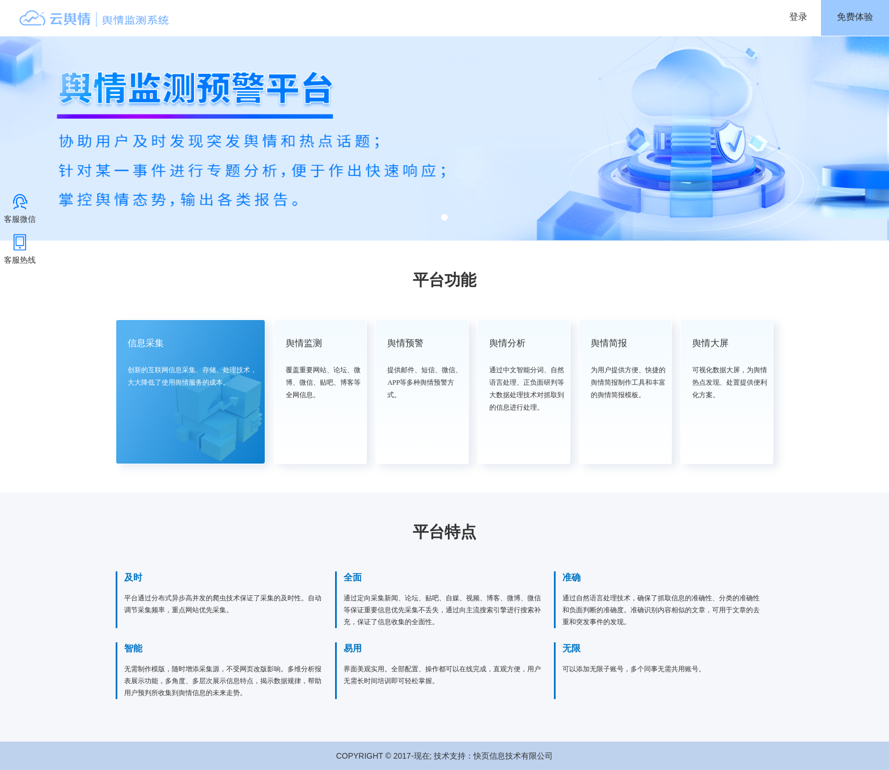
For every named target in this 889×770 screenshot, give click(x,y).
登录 (798, 17)
